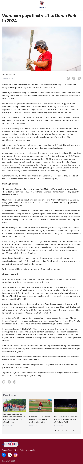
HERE (36, 359)
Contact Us (30, 450)
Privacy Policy (19, 450)
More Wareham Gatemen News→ (66, 431)
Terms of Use (7, 450)
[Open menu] (4, 3)
